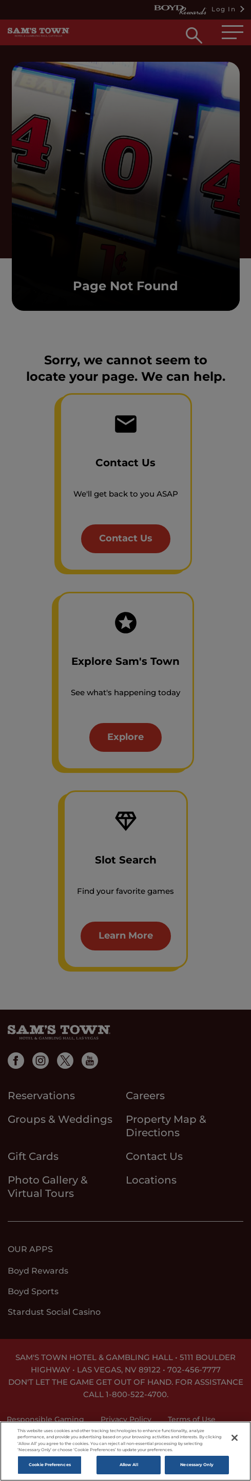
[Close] (234, 1439)
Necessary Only (197, 1466)
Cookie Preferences (49, 1466)
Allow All (129, 1466)
